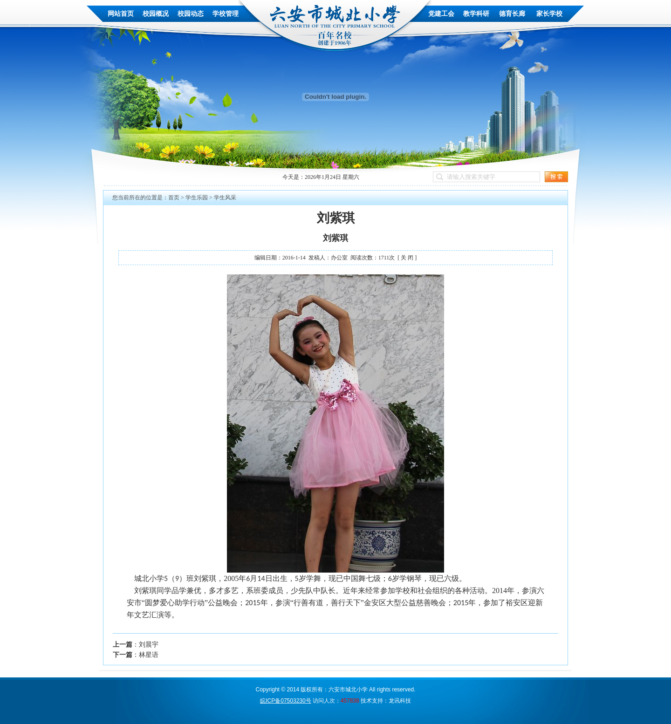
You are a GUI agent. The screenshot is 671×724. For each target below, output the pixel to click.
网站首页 (121, 13)
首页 (173, 197)
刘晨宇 (148, 644)
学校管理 (225, 13)
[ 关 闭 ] (407, 257)
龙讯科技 (400, 700)
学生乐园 (196, 197)
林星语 (148, 654)
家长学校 (549, 13)
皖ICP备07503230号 (285, 700)
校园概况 (156, 13)
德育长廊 (512, 13)
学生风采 (225, 197)
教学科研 (476, 13)
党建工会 (441, 13)
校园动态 (191, 13)
